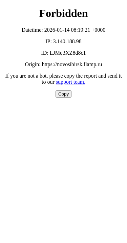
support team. (70, 82)
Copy (63, 94)
